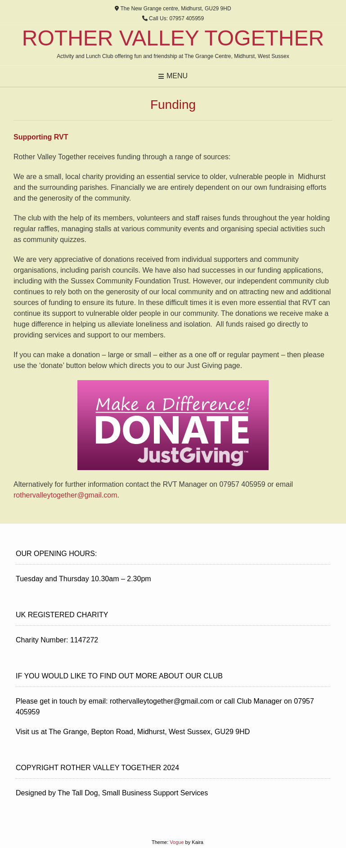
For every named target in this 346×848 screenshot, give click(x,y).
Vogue (177, 842)
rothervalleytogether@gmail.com (65, 495)
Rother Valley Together (173, 38)
